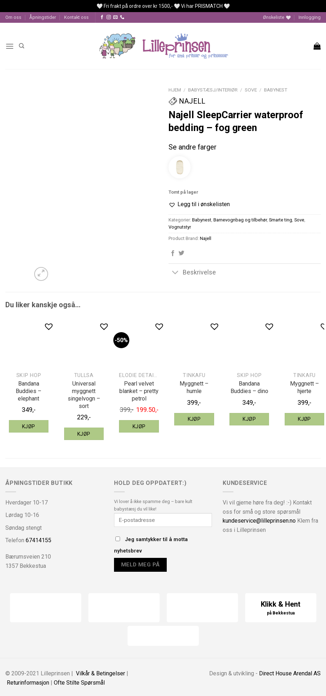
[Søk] (21, 46)
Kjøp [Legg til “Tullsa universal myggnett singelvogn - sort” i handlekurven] (83, 434)
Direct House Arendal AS (290, 673)
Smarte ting (280, 220)
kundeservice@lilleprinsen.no (259, 520)
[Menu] (9, 46)
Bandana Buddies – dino (249, 387)
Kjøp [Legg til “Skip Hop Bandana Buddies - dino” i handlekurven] (249, 419)
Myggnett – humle (194, 387)
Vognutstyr (180, 227)
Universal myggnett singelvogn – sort (84, 394)
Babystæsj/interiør (213, 90)
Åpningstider (42, 17)
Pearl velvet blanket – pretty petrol (139, 391)
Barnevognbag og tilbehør (240, 220)
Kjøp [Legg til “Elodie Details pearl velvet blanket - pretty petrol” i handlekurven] (139, 426)
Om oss (13, 17)
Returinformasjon (28, 682)
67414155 (38, 540)
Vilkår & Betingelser (100, 673)
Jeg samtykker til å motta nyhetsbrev (151, 545)
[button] (199, 204)
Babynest (275, 90)
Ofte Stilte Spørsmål (79, 682)
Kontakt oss (76, 17)
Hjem (175, 90)
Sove (251, 90)
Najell (187, 101)
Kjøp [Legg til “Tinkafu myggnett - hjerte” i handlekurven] (304, 419)
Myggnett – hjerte (304, 387)
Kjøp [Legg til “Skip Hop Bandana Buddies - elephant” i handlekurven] (28, 426)
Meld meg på (140, 564)
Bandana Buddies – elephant (28, 391)
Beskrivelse (192, 273)
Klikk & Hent (280, 608)
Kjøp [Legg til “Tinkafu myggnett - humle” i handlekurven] (194, 419)
